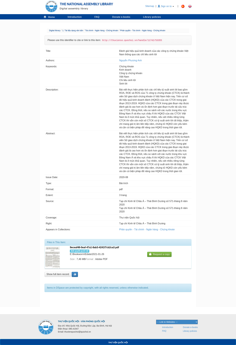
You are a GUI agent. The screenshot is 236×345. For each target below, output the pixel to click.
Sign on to (166, 6)
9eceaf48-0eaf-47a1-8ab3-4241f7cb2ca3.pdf (94, 247)
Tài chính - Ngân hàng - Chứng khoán (101, 30)
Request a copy (159, 254)
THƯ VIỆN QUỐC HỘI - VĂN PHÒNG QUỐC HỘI (81, 321)
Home (49, 17)
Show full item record (58, 274)
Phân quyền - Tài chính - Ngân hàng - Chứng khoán (142, 30)
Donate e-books (121, 17)
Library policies (152, 17)
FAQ (97, 17)
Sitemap (149, 6)
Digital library (54, 30)
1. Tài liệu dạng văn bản (72, 30)
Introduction (75, 17)
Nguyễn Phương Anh (130, 60)
